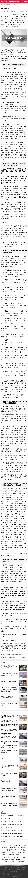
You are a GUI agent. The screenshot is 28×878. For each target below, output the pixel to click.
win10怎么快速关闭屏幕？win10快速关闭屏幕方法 (14, 862)
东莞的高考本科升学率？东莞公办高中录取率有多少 (15, 847)
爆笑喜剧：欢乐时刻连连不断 (8, 682)
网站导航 (17, 867)
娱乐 (10, 4)
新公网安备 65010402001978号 (11, 874)
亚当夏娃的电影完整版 (7, 697)
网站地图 (5, 867)
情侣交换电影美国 (6, 734)
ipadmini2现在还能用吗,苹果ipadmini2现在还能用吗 (14, 850)
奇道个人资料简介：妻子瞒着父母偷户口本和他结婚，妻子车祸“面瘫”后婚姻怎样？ (9, 689)
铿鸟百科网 (4, 1)
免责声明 (11, 867)
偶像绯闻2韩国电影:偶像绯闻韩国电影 (12, 833)
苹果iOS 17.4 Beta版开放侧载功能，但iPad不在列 (14, 852)
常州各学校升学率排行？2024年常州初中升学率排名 (15, 845)
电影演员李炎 (6, 818)
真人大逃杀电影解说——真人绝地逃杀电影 (13, 815)
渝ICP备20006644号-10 (13, 871)
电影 (14, 4)
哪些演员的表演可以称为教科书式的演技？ (13, 824)
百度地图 (23, 867)
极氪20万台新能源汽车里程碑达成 (10, 854)
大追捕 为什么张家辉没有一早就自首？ (12, 821)
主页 (7, 4)
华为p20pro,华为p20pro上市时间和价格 (12, 859)
